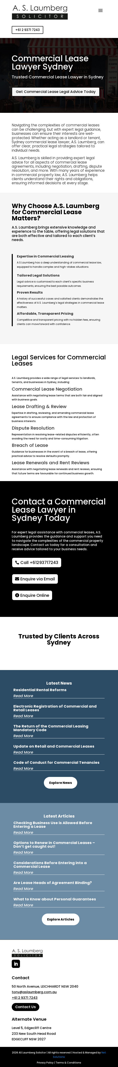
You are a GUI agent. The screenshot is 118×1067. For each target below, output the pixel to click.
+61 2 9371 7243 (27, 30)
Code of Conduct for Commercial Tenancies (56, 762)
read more (23, 696)
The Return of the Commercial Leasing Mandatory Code (50, 728)
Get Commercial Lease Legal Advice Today (56, 91)
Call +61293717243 (39, 562)
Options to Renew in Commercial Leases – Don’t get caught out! (54, 844)
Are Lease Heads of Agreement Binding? (52, 882)
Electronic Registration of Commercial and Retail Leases (55, 708)
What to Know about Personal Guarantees (54, 899)
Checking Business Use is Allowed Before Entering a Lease (52, 824)
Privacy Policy (45, 1062)
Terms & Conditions (68, 1062)
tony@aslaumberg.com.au (34, 992)
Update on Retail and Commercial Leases (53, 746)
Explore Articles (60, 919)
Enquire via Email (37, 579)
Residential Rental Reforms (40, 689)
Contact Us (25, 1006)
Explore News (60, 782)
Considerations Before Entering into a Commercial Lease (50, 864)
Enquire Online (34, 595)
